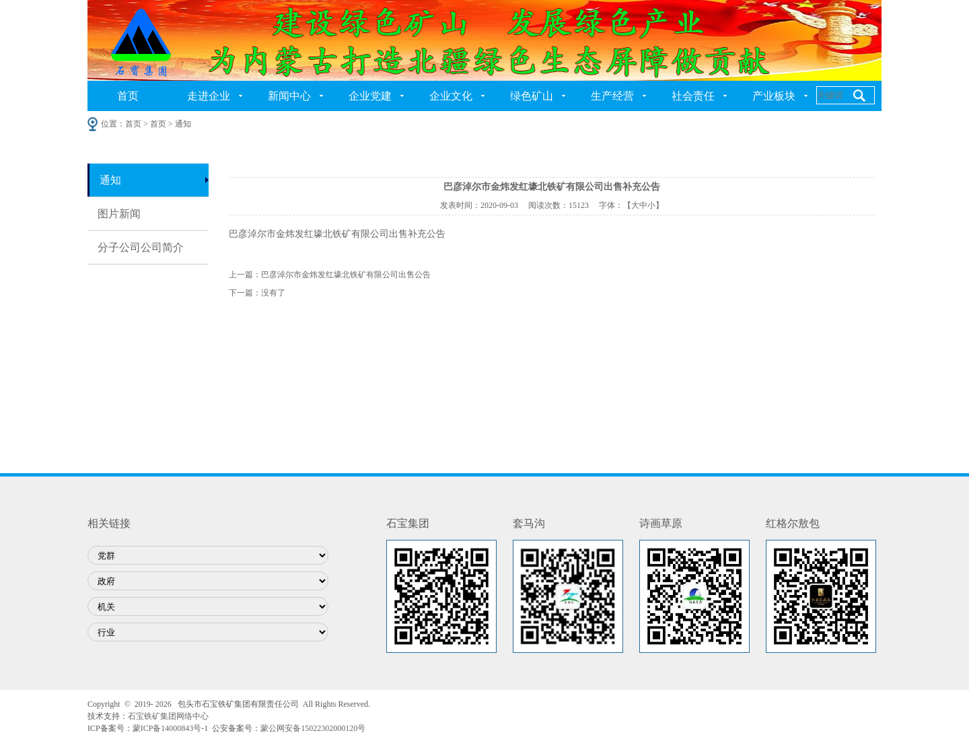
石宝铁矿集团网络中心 (168, 716)
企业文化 (450, 96)
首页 (128, 96)
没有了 (273, 292)
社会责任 (693, 96)
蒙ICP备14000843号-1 (171, 728)
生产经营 (612, 96)
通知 (110, 180)
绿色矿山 (531, 96)
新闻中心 (289, 96)
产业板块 (773, 96)
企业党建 (370, 96)
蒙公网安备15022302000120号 (312, 728)
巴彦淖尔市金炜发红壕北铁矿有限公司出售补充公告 (337, 234)
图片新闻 (119, 213)
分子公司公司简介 (141, 247)
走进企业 (208, 96)
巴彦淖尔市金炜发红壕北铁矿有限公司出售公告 (346, 274)
